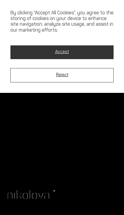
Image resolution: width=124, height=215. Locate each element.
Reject (62, 75)
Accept (62, 52)
